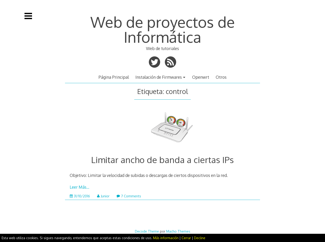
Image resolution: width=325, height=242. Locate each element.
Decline (199, 238)
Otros (221, 77)
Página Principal (113, 77)
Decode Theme (147, 231)
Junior (103, 196)
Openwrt (200, 77)
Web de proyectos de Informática (162, 29)
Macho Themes (178, 231)
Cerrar (186, 238)
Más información (166, 238)
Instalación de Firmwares (158, 77)
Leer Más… (79, 187)
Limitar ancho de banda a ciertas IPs (162, 159)
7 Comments (129, 196)
